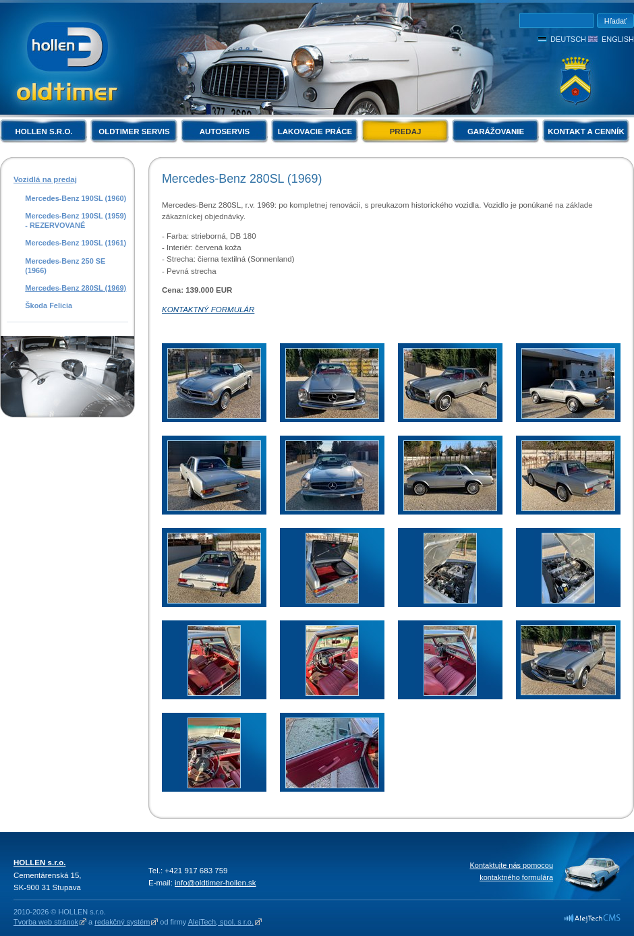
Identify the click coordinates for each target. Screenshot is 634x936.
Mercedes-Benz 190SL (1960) (75, 198)
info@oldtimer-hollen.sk (215, 883)
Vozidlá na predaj (45, 179)
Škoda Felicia (48, 305)
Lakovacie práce (315, 131)
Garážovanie (495, 131)
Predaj (406, 131)
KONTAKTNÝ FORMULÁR (208, 309)
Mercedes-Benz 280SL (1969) (75, 288)
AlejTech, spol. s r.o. (221, 922)
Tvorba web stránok (45, 922)
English (618, 39)
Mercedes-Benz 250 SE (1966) (65, 265)
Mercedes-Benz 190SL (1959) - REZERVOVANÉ (75, 220)
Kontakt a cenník (586, 131)
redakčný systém (122, 922)
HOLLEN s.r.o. (43, 131)
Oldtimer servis (133, 131)
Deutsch (568, 39)
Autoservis (225, 131)
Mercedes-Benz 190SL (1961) (75, 243)
